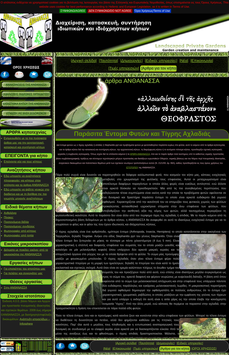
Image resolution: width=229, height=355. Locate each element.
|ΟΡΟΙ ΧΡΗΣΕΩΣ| (203, 348)
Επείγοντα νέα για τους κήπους (23, 161)
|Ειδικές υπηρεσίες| (161, 60)
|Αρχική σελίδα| (84, 60)
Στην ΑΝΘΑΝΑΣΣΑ (15, 287)
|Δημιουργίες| (131, 60)
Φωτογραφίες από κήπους (20, 231)
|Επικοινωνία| (201, 60)
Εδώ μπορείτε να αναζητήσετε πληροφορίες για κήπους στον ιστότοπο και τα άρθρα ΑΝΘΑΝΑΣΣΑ (26, 181)
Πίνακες (8, 217)
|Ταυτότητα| (108, 60)
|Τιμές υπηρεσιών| (123, 68)
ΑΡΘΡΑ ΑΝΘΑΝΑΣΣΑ (140, 154)
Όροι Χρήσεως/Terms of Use (152, 10)
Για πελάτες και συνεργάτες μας (23, 273)
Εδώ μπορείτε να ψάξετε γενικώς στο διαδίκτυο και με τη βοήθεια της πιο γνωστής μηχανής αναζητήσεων (26, 194)
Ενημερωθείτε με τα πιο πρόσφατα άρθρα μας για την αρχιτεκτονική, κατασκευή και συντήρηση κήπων (25, 143)
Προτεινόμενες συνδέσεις (19, 226)
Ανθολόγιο (10, 212)
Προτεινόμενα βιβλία (16, 221)
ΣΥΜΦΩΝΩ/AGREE (72, 10)
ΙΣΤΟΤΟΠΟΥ (132, 167)
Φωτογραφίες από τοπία (19, 235)
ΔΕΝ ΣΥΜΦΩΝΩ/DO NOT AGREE (110, 10)
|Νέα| (184, 60)
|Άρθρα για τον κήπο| (159, 68)
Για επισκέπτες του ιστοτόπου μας (24, 268)
